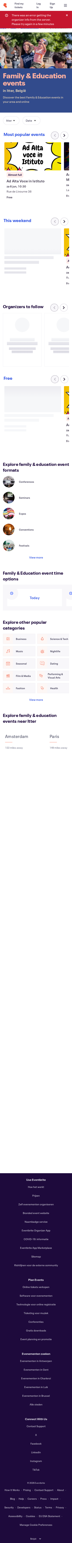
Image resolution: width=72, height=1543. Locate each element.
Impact (54, 1498)
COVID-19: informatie (36, 1239)
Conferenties (36, 1321)
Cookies (30, 1516)
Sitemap (36, 1256)
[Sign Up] (53, 5)
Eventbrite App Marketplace (36, 1248)
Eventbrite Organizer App (36, 1230)
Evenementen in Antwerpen (36, 1361)
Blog (12, 1498)
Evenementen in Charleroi (36, 1378)
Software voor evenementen (36, 1295)
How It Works (12, 1490)
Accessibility (15, 1516)
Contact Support (36, 1426)
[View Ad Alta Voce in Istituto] (32, 156)
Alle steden (36, 1404)
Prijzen (36, 1195)
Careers (32, 1498)
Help (21, 1498)
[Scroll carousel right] (64, 135)
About (60, 1490)
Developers (23, 1507)
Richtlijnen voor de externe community (36, 1265)
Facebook (36, 1443)
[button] (11, 120)
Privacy (60, 1507)
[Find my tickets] (21, 5)
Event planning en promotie (36, 1339)
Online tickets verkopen (36, 1287)
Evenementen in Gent (36, 1369)
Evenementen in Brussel (36, 1395)
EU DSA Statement (49, 1516)
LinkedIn (36, 1452)
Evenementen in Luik (36, 1387)
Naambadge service (36, 1221)
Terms (48, 1507)
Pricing (27, 1490)
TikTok (36, 1469)
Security (9, 1507)
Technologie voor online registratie (36, 1304)
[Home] (5, 5)
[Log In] (39, 5)
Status (38, 1507)
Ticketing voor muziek (36, 1313)
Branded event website (36, 1213)
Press (43, 1498)
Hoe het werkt (36, 1187)
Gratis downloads (36, 1330)
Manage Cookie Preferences (36, 1525)
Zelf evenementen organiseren (36, 1204)
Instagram (36, 1461)
